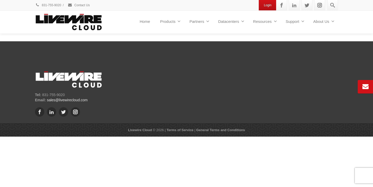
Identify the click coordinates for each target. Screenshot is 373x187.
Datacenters (231, 21)
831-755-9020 (48, 5)
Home (145, 21)
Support (295, 21)
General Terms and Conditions (220, 130)
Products (170, 21)
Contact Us (79, 5)
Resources (265, 21)
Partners (199, 21)
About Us (323, 21)
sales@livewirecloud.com (67, 100)
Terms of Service (180, 130)
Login (267, 5)
